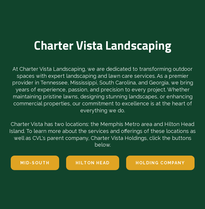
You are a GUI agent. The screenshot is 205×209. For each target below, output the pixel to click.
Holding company (160, 163)
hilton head (93, 163)
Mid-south (35, 163)
